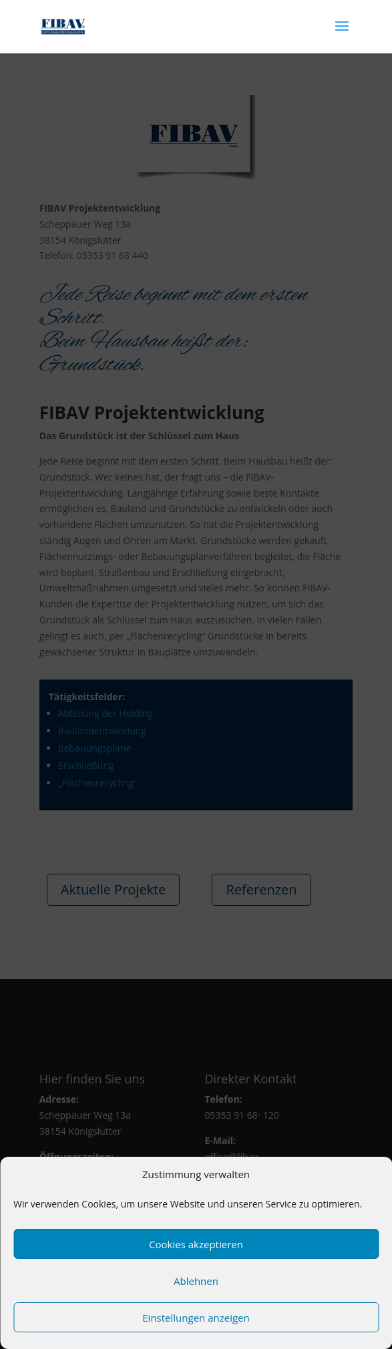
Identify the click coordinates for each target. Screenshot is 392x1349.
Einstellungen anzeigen (195, 1317)
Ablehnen (196, 1281)
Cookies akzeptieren (196, 1244)
